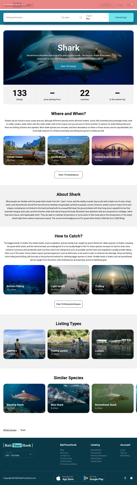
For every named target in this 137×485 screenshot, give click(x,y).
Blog (62, 450)
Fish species (96, 453)
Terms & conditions (68, 464)
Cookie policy (66, 461)
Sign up (123, 453)
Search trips (121, 17)
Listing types (96, 461)
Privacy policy (66, 458)
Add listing (125, 455)
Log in (123, 450)
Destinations (96, 450)
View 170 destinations (69, 175)
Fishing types (96, 458)
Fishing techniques (99, 455)
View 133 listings (68, 66)
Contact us (65, 455)
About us (64, 453)
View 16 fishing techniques (68, 304)
